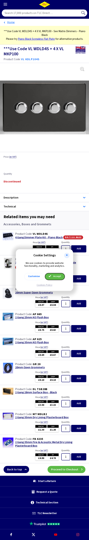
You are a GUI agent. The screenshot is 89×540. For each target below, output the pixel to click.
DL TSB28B (40, 389)
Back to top (18, 469)
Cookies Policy (44, 285)
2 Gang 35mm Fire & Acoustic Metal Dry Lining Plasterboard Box (43, 444)
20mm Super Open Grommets (34, 292)
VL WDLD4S (40, 234)
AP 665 (37, 314)
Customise (34, 276)
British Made (73, 237)
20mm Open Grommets (30, 367)
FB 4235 (38, 439)
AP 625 (37, 339)
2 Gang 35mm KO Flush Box (32, 342)
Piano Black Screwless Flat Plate (36, 39)
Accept (55, 276)
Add (79, 248)
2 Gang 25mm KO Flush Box (32, 317)
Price (10, 157)
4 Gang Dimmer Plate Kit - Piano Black (39, 237)
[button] (67, 255)
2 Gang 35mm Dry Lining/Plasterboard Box (42, 417)
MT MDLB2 (40, 414)
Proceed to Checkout (68, 469)
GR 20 (37, 364)
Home (11, 22)
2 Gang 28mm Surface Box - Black (36, 392)
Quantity (8, 174)
